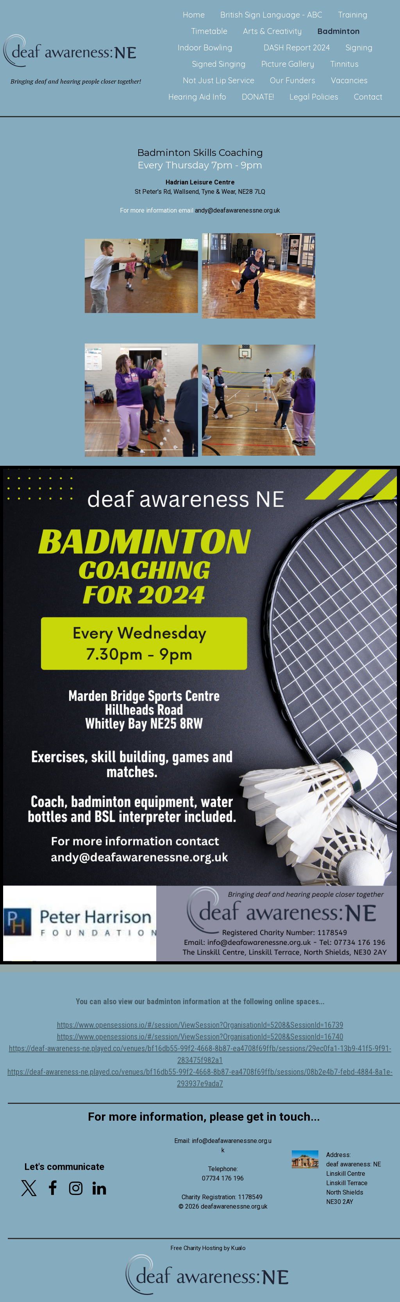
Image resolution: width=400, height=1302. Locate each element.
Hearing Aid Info (197, 97)
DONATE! (258, 97)
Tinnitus (344, 64)
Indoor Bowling (205, 47)
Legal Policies (313, 97)
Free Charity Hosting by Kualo (207, 1239)
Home (194, 15)
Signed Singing (219, 64)
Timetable (209, 31)
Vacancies (349, 80)
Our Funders (292, 80)
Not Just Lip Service (218, 80)
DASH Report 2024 (297, 47)
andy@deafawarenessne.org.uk (237, 210)
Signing (359, 47)
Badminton (339, 31)
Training (353, 15)
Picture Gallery (287, 64)
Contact (368, 97)
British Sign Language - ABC (271, 15)
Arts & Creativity (272, 31)
